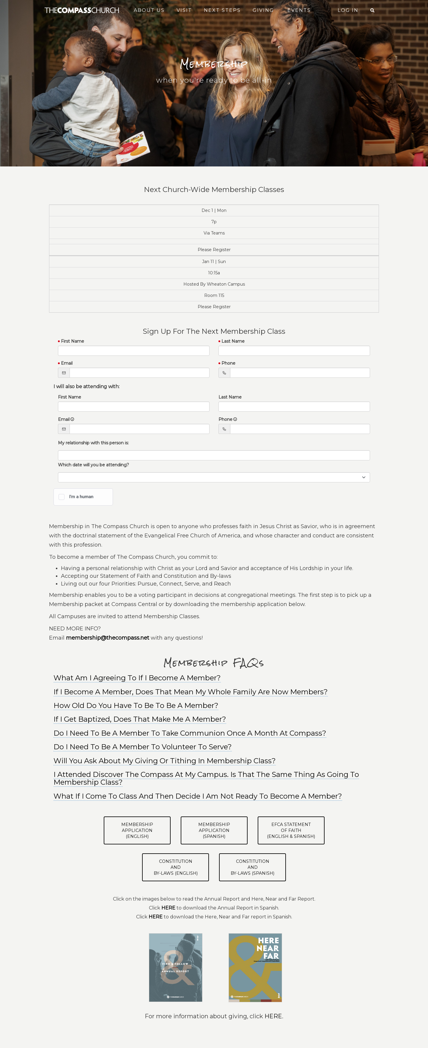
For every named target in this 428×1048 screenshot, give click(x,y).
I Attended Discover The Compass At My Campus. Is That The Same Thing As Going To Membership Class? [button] (206, 778)
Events (299, 10)
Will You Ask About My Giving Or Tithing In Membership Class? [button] (165, 760)
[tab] (214, 692)
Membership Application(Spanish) (214, 830)
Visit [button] (184, 10)
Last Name (233, 341)
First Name (72, 341)
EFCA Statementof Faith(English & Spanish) (291, 830)
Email (67, 363)
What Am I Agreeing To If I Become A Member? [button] (137, 678)
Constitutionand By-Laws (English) (176, 867)
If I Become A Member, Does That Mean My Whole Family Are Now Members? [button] (191, 691)
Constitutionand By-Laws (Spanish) (252, 867)
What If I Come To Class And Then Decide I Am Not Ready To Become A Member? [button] (198, 796)
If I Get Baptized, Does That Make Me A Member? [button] (140, 719)
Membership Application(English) (137, 830)
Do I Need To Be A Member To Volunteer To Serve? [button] (143, 746)
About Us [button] (149, 10)
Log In (348, 10)
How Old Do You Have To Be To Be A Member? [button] (136, 705)
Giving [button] (263, 10)
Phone (228, 363)
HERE (273, 1016)
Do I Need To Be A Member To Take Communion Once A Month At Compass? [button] (190, 733)
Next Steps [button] (222, 10)
